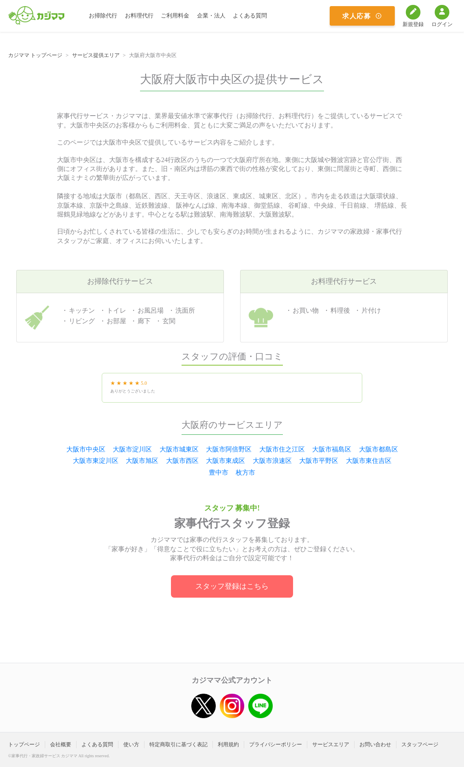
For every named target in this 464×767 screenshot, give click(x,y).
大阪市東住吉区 (369, 460)
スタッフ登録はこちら (232, 586)
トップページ (24, 744)
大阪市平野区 (318, 460)
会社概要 (60, 744)
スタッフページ (419, 744)
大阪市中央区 (85, 449)
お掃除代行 (103, 16)
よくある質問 (250, 16)
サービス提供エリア (96, 55)
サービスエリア (330, 744)
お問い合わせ (375, 744)
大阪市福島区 (331, 449)
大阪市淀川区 (132, 449)
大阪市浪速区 (272, 460)
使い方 (131, 744)
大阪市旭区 (142, 460)
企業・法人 (211, 16)
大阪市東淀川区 (95, 460)
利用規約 (228, 744)
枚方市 (245, 472)
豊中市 (218, 472)
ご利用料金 (175, 16)
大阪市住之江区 (282, 449)
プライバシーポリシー (275, 744)
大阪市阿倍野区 (229, 449)
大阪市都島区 (378, 449)
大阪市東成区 (225, 460)
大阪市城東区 (179, 449)
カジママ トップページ (35, 55)
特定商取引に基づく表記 (178, 744)
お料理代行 (139, 16)
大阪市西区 (182, 460)
